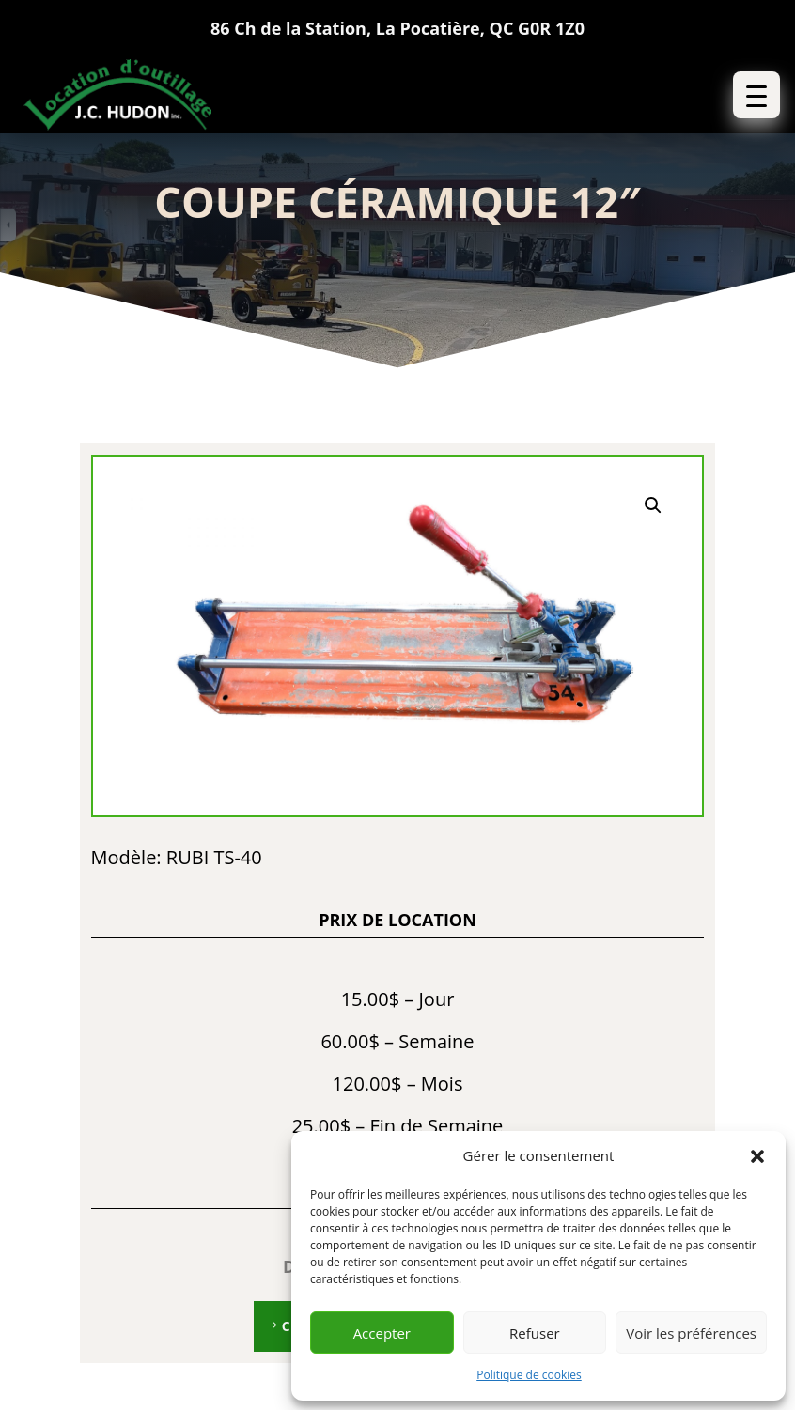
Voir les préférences (691, 1333)
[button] (757, 1156)
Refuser (534, 1333)
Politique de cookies (529, 1375)
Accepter (382, 1333)
